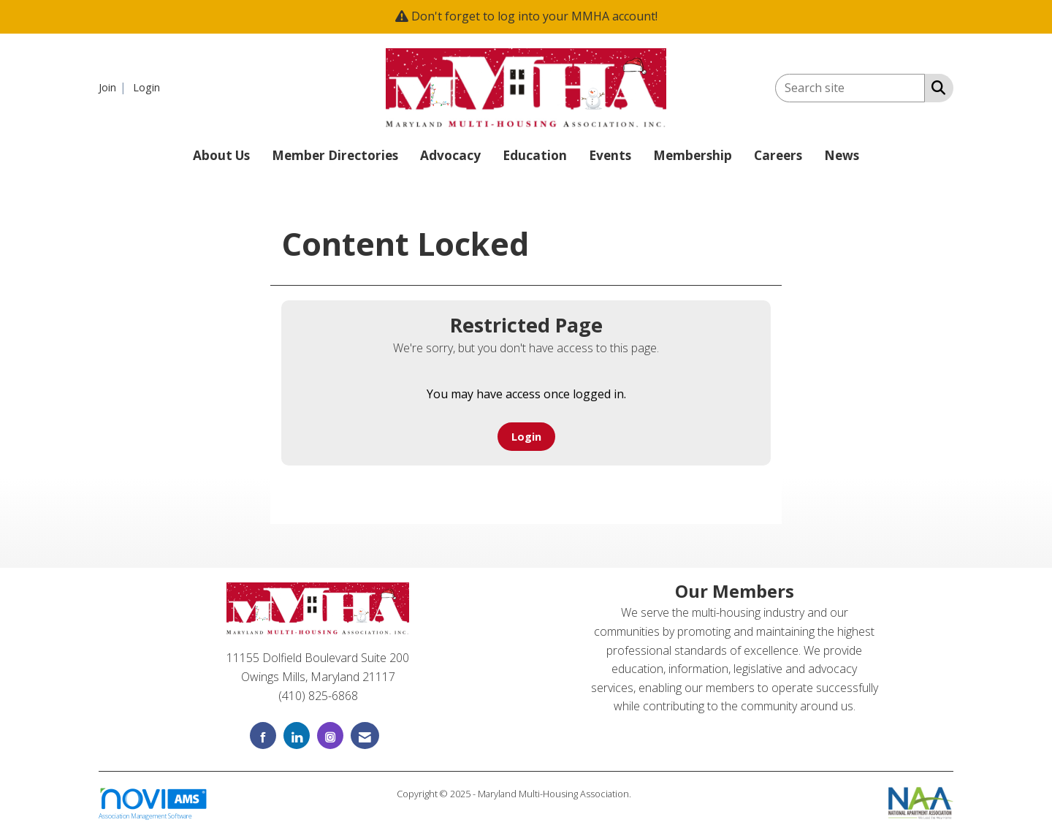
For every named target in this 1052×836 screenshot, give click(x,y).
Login (526, 437)
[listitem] (114, 87)
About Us (221, 155)
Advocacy (450, 155)
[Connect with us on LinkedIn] (296, 735)
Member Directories (335, 155)
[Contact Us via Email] (365, 735)
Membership (692, 155)
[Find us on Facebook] (263, 735)
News (841, 155)
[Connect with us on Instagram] (330, 735)
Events (610, 155)
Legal (644, 793)
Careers (778, 155)
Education (535, 155)
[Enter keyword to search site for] (850, 88)
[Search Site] (935, 87)
